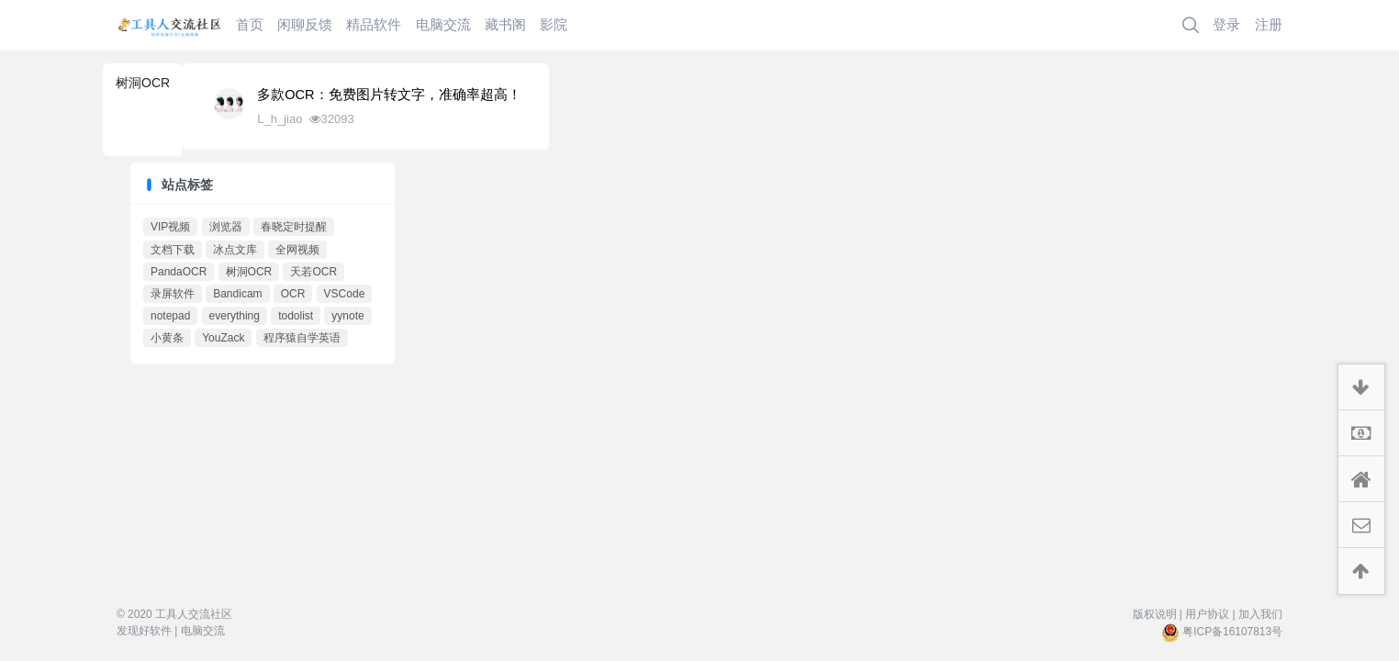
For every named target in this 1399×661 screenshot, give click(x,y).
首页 (249, 24)
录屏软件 (173, 293)
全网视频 (297, 249)
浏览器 (225, 226)
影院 (553, 24)
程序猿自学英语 (302, 337)
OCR (293, 293)
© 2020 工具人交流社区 (174, 614)
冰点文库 (235, 249)
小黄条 (167, 337)
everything (234, 315)
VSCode (344, 293)
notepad (170, 315)
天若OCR (313, 271)
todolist (295, 315)
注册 (1268, 24)
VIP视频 (170, 226)
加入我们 (1260, 614)
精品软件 (373, 24)
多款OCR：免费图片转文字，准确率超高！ (388, 94)
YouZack (223, 337)
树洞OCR (249, 271)
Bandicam (237, 293)
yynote (347, 315)
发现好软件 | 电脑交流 (171, 630)
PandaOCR (179, 271)
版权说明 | (1157, 614)
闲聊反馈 (304, 24)
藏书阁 (505, 24)
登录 (1226, 24)
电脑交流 (443, 24)
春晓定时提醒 (294, 226)
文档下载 (173, 249)
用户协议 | (1210, 614)
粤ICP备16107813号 (1232, 631)
